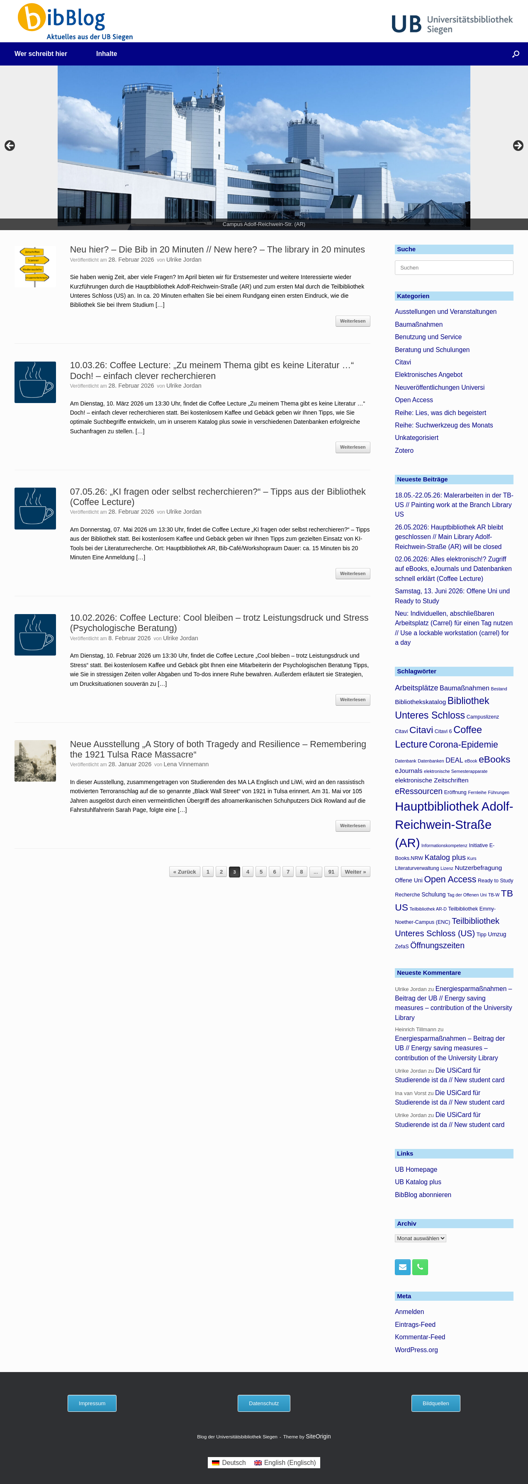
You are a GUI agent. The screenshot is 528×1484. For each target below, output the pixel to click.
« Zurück (184, 872)
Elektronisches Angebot (428, 374)
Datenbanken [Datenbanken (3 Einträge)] (431, 760)
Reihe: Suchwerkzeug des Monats (444, 425)
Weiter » (355, 872)
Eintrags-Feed (415, 1324)
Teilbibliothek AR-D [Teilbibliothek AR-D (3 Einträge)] (428, 908)
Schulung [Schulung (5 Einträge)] (433, 894)
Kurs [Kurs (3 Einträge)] (472, 858)
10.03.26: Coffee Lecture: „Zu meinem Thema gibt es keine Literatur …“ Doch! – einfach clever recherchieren (212, 370)
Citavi (403, 362)
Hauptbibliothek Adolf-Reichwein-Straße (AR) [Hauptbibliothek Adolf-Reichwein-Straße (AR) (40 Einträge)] (454, 824)
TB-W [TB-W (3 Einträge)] (493, 894)
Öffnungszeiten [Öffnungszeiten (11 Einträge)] (437, 945)
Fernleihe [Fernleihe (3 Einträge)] (477, 792)
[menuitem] (229, 1463)
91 (331, 872)
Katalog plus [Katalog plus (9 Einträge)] (445, 857)
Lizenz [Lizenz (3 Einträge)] (446, 868)
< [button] (10, 146)
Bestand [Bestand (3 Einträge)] (499, 688)
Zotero (404, 450)
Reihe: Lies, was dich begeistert (440, 412)
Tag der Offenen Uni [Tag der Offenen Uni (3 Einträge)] (467, 894)
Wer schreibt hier (41, 53)
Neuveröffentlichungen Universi (439, 387)
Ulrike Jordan (184, 259)
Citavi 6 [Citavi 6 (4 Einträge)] (443, 731)
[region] (264, 148)
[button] (516, 54)
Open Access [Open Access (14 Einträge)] (450, 879)
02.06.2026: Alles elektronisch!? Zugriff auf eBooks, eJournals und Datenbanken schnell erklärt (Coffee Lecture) (453, 569)
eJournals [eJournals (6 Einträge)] (408, 770)
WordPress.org (416, 1349)
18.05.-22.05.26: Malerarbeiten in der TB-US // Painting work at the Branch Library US (454, 505)
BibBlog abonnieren (423, 1194)
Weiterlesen (353, 320)
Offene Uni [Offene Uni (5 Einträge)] (409, 880)
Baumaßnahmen (419, 324)
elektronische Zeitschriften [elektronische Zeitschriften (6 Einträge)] (431, 780)
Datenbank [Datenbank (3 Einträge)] (405, 760)
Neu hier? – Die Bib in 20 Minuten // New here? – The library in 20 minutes (217, 249)
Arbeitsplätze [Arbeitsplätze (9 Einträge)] (416, 688)
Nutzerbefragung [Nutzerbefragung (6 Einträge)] (478, 867)
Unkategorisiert (416, 437)
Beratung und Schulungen (432, 349)
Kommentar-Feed (420, 1337)
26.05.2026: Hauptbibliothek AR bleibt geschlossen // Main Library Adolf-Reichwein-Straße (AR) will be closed (449, 537)
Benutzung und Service (428, 336)
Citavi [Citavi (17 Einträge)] (421, 729)
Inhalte (106, 53)
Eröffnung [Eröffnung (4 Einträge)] (455, 792)
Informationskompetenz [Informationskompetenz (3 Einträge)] (444, 845)
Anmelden (409, 1311)
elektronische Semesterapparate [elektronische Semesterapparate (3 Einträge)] (455, 771)
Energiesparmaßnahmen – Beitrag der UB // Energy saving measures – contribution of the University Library (450, 1048)
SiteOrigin (318, 1436)
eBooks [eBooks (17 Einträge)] (494, 759)
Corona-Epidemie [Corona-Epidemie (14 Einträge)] (463, 745)
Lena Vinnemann (186, 764)
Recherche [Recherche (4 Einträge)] (407, 895)
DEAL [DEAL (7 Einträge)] (454, 760)
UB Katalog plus (418, 1181)
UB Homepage (416, 1169)
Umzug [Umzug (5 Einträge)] (497, 934)
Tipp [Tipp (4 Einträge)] (482, 935)
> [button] (517, 146)
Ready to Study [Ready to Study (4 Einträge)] (495, 881)
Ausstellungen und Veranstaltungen (445, 311)
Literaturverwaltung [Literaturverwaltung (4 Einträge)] (417, 868)
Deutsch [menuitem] (234, 1462)
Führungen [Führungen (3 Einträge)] (498, 792)
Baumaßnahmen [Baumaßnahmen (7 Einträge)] (464, 688)
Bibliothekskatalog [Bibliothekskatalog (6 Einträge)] (420, 701)
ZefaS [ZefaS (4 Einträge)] (402, 947)
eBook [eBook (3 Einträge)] (471, 760)
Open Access (414, 399)
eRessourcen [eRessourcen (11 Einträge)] (419, 791)
